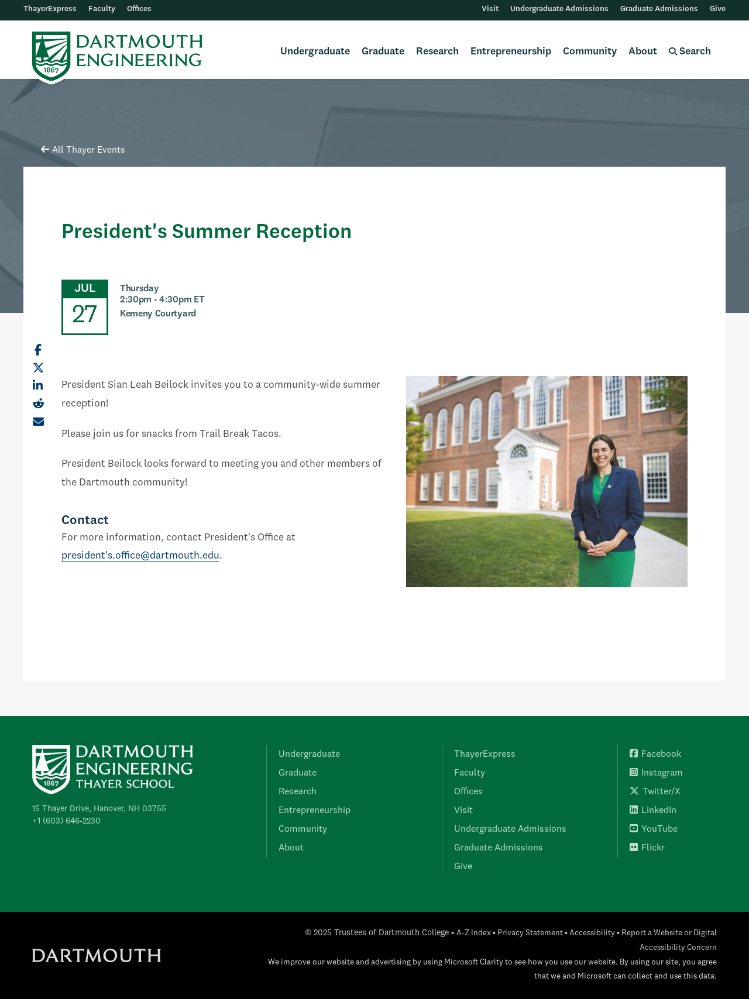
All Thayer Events (83, 150)
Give (718, 9)
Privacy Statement (530, 933)
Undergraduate (315, 52)
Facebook (655, 754)
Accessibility (592, 933)
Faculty (101, 9)
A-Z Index (473, 933)
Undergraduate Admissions (559, 9)
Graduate (383, 52)
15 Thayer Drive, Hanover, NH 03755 (99, 809)
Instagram (656, 773)
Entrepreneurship (510, 52)
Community (590, 52)
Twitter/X (655, 792)
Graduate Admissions (659, 9)
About (642, 52)
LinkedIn (653, 810)
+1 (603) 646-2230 (66, 821)
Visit (490, 9)
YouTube (654, 829)
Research (437, 52)
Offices (139, 9)
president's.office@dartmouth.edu (140, 556)
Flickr (647, 848)
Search (690, 52)
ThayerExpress (50, 9)
